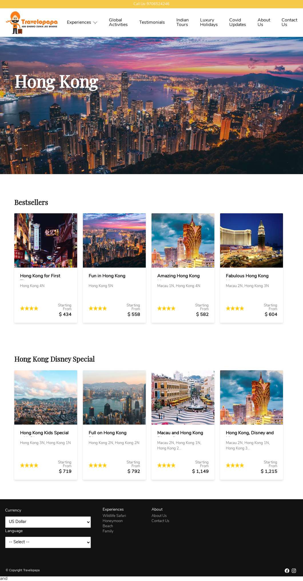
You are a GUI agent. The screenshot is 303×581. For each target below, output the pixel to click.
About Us (264, 22)
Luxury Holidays (209, 22)
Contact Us (289, 22)
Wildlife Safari (114, 516)
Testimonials (152, 22)
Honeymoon (113, 521)
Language (14, 531)
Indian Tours (182, 22)
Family (108, 531)
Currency (13, 510)
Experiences (82, 22)
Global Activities (118, 22)
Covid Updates (237, 22)
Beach (108, 526)
